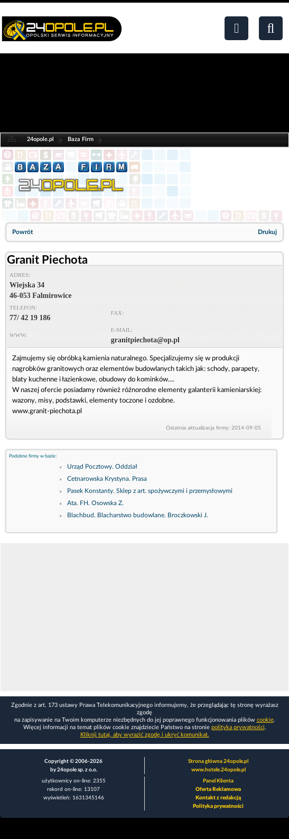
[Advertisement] (144, 617)
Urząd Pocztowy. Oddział (102, 466)
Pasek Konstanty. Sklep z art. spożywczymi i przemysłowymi (149, 491)
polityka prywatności (238, 727)
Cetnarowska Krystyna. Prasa (107, 479)
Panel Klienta (218, 781)
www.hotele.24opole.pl (218, 769)
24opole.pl (40, 139)
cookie (265, 720)
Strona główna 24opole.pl (218, 761)
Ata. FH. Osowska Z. (95, 503)
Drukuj (267, 232)
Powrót (22, 232)
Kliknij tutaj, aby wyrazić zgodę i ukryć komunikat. (144, 735)
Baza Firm (81, 139)
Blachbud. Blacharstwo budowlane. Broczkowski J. (137, 515)
